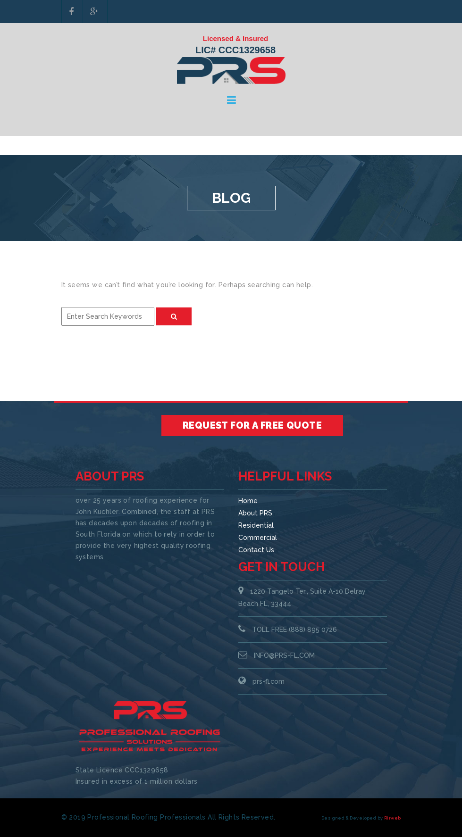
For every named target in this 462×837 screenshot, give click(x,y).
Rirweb (392, 818)
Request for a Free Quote (252, 425)
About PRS (255, 513)
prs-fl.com (268, 681)
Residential (256, 525)
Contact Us (256, 550)
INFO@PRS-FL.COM (284, 655)
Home (248, 501)
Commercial (257, 537)
